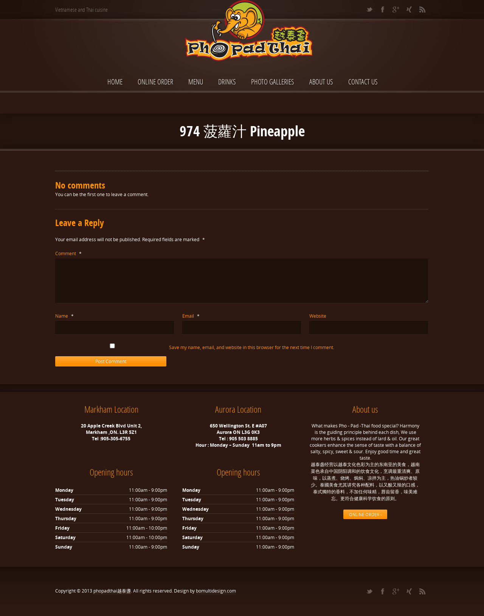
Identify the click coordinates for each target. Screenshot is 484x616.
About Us (321, 81)
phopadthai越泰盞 (112, 591)
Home (115, 81)
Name (64, 316)
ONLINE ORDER (155, 81)
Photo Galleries (272, 81)
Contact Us (363, 81)
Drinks (227, 81)
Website (317, 316)
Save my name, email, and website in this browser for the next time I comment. (251, 347)
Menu (195, 81)
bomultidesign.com (216, 591)
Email (191, 316)
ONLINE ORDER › (365, 514)
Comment (68, 253)
